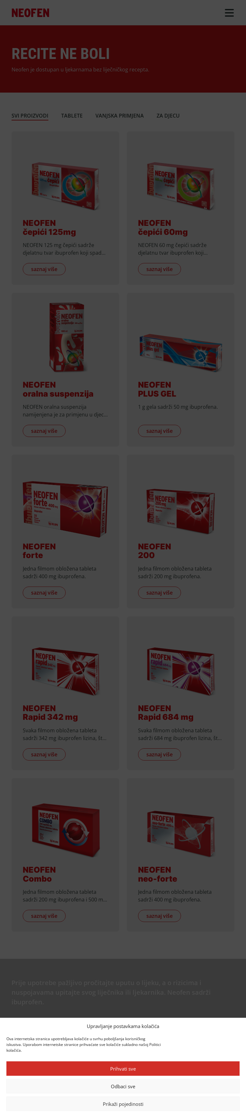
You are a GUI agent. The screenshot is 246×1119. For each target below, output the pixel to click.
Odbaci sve (123, 1086)
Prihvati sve (123, 1069)
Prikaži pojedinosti (123, 1104)
